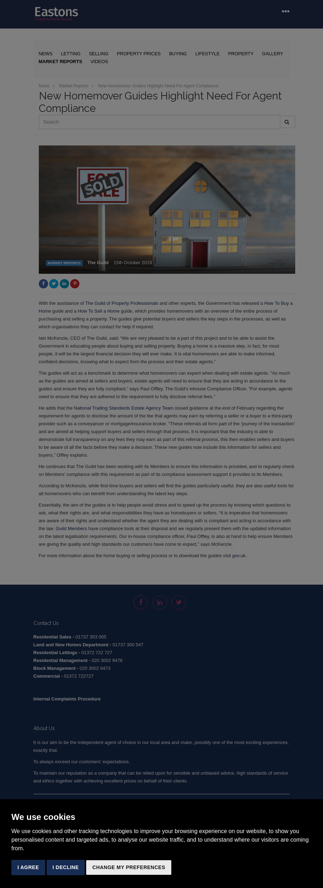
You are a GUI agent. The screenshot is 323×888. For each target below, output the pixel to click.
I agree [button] (28, 867)
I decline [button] (66, 867)
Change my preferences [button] (128, 867)
